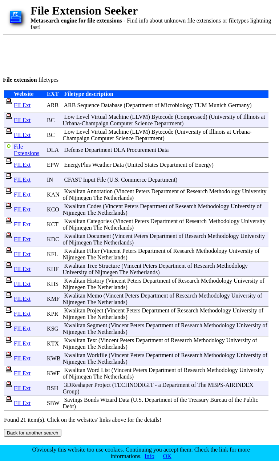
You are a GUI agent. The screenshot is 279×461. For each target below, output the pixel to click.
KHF (52, 269)
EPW (53, 165)
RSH (52, 388)
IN (50, 180)
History (95, 281)
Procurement (141, 150)
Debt (68, 406)
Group (69, 391)
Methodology (224, 191)
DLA (52, 150)
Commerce (133, 180)
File (101, 180)
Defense (73, 150)
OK (167, 456)
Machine (118, 117)
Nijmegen (80, 198)
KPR (52, 314)
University (223, 117)
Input (89, 180)
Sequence (88, 105)
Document (99, 236)
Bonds (91, 400)
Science (144, 123)
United (135, 165)
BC (50, 120)
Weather (102, 165)
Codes (94, 206)
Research (197, 191)
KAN (53, 194)
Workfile (97, 355)
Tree (92, 266)
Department (139, 105)
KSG (52, 328)
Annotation (99, 191)
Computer (121, 123)
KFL (52, 254)
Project (95, 310)
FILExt (22, 105)
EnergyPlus (77, 165)
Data (163, 150)
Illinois (251, 117)
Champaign (95, 123)
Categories (99, 221)
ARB (52, 105)
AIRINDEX (239, 385)
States (151, 165)
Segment (97, 325)
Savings (73, 400)
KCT (52, 224)
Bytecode (162, 117)
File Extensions (26, 149)
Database (111, 105)
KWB (53, 358)
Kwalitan (74, 191)
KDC (53, 239)
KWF (53, 373)
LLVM (140, 117)
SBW (53, 403)
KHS (52, 284)
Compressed (191, 117)
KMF (53, 299)
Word (93, 370)
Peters (143, 191)
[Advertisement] (135, 54)
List (105, 370)
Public (250, 400)
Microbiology (177, 105)
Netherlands (118, 198)
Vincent (125, 191)
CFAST (72, 180)
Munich (218, 105)
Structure (109, 266)
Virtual (99, 117)
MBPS (215, 385)
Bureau (218, 400)
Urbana (71, 123)
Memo (94, 295)
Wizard (108, 400)
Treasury (198, 400)
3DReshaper (78, 385)
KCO (53, 209)
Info (149, 456)
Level (82, 117)
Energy (203, 165)
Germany (239, 105)
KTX (53, 343)
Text (92, 340)
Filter (93, 251)
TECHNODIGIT (133, 385)
